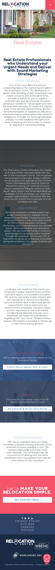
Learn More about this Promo (27, 367)
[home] (15, 4)
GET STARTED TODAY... (27, 500)
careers (27, 527)
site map (28, 524)
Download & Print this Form (27, 409)
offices (27, 530)
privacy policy (27, 521)
